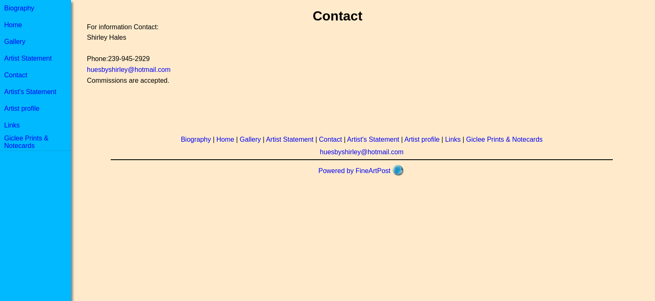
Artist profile (21, 108)
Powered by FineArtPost (354, 170)
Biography (19, 8)
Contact (15, 75)
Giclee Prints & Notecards (26, 142)
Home (13, 24)
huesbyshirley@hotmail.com (128, 69)
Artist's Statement (30, 91)
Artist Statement (28, 58)
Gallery (14, 41)
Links (12, 125)
